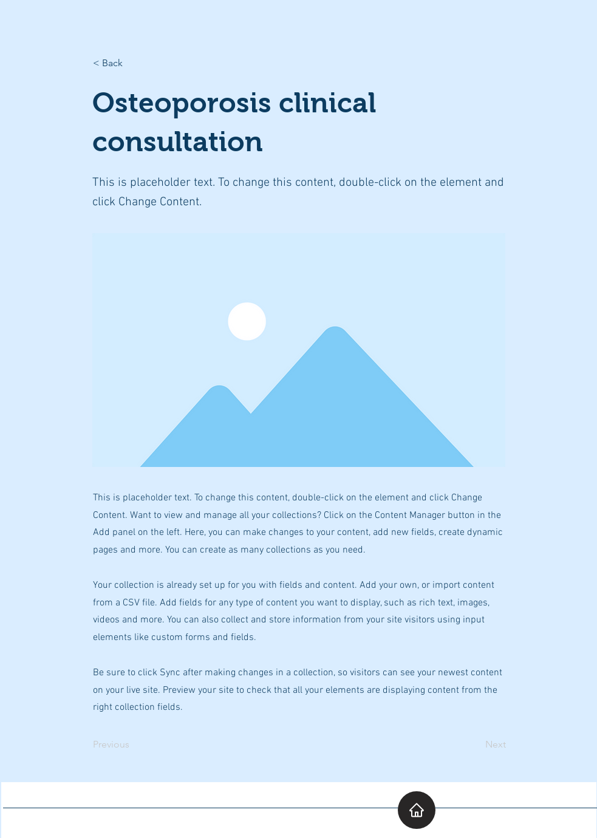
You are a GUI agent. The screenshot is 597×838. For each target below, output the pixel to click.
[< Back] (133, 63)
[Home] (416, 810)
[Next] (475, 744)
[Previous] (133, 744)
